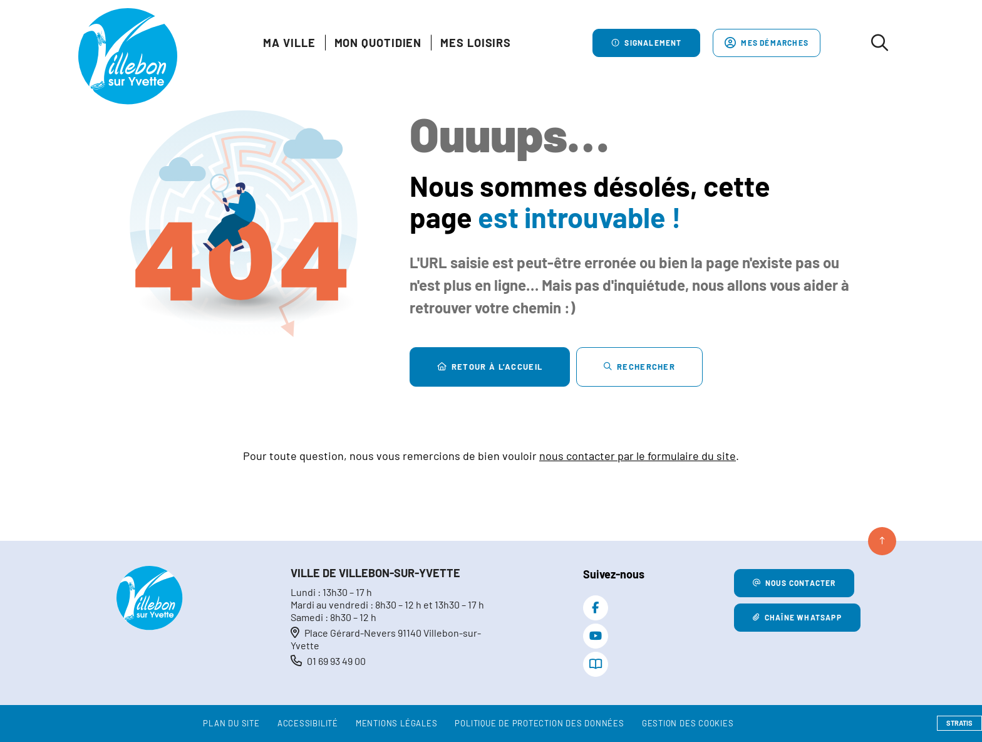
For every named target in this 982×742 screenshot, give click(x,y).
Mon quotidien (378, 43)
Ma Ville (289, 43)
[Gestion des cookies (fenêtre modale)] (688, 724)
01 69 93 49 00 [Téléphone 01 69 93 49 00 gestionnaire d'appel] (336, 661)
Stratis (959, 723)
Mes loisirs (475, 43)
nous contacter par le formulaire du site (637, 455)
